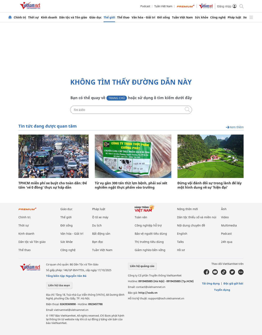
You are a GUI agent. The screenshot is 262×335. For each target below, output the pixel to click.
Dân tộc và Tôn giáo (73, 17)
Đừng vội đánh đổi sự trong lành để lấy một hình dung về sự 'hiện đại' (209, 185)
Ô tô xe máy (100, 217)
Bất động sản (101, 233)
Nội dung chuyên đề (191, 225)
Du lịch (97, 225)
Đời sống (163, 17)
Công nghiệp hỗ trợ (148, 225)
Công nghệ (218, 17)
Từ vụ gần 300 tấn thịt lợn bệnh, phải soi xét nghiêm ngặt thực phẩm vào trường (131, 185)
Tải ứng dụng (211, 283)
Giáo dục (95, 17)
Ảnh (224, 209)
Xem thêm (235, 127)
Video (225, 217)
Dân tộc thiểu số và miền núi (196, 217)
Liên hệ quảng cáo (142, 266)
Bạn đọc (97, 242)
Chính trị (20, 17)
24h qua (226, 242)
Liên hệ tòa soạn (59, 285)
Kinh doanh (49, 17)
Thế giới (109, 17)
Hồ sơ (181, 250)
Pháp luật (234, 17)
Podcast (145, 6)
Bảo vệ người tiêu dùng (151, 233)
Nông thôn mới (187, 209)
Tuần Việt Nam (163, 6)
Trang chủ (116, 98)
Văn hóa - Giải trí (143, 17)
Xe (245, 17)
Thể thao (123, 17)
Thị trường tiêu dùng (149, 242)
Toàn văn (141, 217)
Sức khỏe (201, 17)
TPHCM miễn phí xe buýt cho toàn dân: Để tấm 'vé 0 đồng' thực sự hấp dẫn (52, 185)
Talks (180, 242)
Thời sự (33, 17)
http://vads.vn (148, 292)
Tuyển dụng (222, 290)
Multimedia (229, 225)
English (182, 233)
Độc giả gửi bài (233, 283)
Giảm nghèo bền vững (150, 250)
